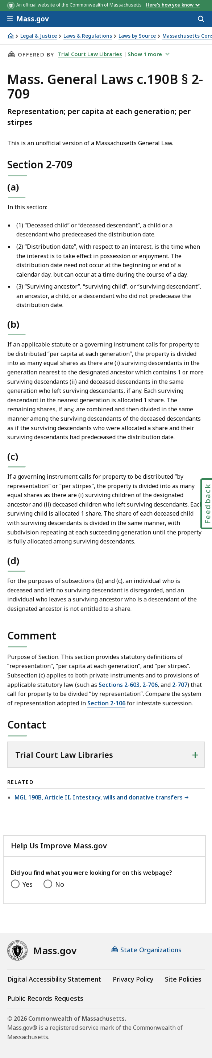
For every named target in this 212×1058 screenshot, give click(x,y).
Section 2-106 (106, 703)
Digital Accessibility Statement (54, 979)
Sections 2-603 (119, 685)
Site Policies (183, 979)
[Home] (10, 36)
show (145, 54)
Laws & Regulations (87, 36)
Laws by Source (137, 36)
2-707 (179, 685)
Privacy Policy (133, 979)
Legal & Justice (38, 36)
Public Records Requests (45, 998)
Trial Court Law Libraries (90, 54)
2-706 (150, 685)
